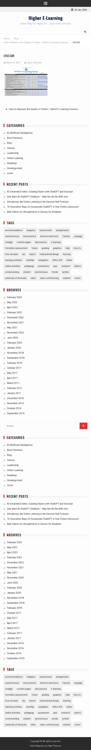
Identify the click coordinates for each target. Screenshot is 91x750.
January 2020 (14, 347)
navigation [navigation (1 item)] (43, 260)
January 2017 (14, 393)
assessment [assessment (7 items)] (46, 230)
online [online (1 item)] (69, 260)
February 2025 (14, 297)
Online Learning (15, 158)
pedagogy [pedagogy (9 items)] (29, 266)
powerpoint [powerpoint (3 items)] (43, 266)
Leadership (13, 153)
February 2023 (14, 312)
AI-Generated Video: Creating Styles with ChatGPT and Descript (40, 191)
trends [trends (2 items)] (55, 272)
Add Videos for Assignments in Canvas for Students (34, 211)
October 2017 (14, 368)
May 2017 (12, 373)
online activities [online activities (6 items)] (12, 266)
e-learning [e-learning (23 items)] (56, 242)
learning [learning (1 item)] (67, 254)
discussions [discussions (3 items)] (41, 242)
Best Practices (14, 138)
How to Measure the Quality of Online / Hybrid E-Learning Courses (43, 109)
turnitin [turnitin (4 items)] (65, 272)
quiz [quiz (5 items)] (55, 266)
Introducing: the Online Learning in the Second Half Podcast (38, 201)
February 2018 (14, 362)
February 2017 (14, 388)
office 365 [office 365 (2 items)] (57, 260)
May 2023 (12, 302)
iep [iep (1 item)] (23, 254)
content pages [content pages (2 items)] (24, 242)
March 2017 (13, 383)
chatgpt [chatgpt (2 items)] (9, 242)
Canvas (11, 148)
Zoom (10, 173)
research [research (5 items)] (65, 266)
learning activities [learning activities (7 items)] (13, 260)
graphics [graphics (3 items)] (57, 248)
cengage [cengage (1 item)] (78, 236)
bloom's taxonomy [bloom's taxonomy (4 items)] (49, 236)
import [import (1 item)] (32, 254)
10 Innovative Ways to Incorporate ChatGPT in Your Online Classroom (43, 206)
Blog (9, 143)
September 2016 (16, 413)
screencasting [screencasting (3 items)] (12, 272)
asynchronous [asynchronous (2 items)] (12, 236)
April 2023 (12, 307)
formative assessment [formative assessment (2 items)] (16, 248)
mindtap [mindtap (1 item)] (30, 260)
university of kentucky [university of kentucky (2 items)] (15, 278)
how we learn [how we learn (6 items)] (11, 254)
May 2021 (12, 327)
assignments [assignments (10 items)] (62, 230)
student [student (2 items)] (27, 272)
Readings (12, 163)
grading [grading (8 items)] (45, 248)
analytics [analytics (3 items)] (31, 230)
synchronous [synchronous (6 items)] (41, 272)
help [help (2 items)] (68, 248)
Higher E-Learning (46, 17)
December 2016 (15, 398)
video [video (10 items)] (33, 278)
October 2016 (14, 408)
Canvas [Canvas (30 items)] (66, 236)
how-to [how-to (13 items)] (77, 248)
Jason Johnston (34, 62)
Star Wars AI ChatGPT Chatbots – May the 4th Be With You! (37, 196)
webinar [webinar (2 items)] (66, 278)
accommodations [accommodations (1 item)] (14, 230)
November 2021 (15, 322)
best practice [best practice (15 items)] (29, 236)
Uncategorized (14, 168)
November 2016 (15, 403)
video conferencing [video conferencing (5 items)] (49, 278)
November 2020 (15, 332)
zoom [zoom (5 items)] (77, 278)
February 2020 (14, 342)
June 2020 (12, 337)
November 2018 (15, 352)
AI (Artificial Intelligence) (20, 132)
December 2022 (15, 317)
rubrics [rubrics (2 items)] (77, 266)
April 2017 (12, 378)
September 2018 (16, 357)
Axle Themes (54, 746)
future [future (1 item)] (35, 248)
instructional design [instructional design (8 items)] (49, 254)
